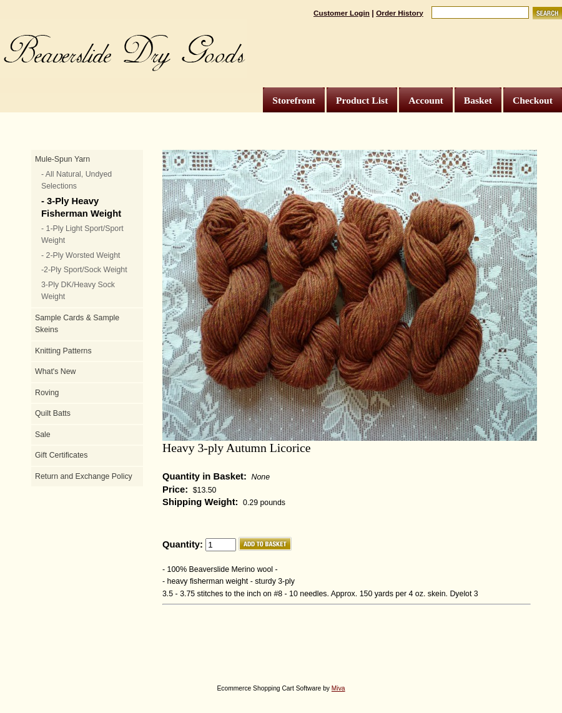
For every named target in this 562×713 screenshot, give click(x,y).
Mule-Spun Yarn (62, 159)
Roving (47, 392)
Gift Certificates (61, 455)
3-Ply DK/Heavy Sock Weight (78, 291)
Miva (338, 688)
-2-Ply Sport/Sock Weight (84, 269)
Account (425, 100)
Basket (478, 100)
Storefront (293, 100)
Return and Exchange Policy (83, 476)
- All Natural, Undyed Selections (76, 180)
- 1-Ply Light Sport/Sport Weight (82, 234)
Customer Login (341, 13)
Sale (43, 434)
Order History (399, 13)
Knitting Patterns (63, 351)
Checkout (533, 100)
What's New (55, 371)
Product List (362, 100)
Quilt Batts (53, 413)
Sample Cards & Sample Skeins (77, 324)
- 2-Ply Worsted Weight (80, 255)
